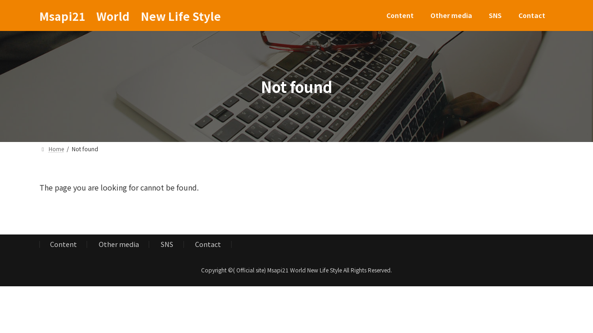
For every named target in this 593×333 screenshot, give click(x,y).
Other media (119, 244)
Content (63, 244)
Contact (208, 244)
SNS (167, 244)
